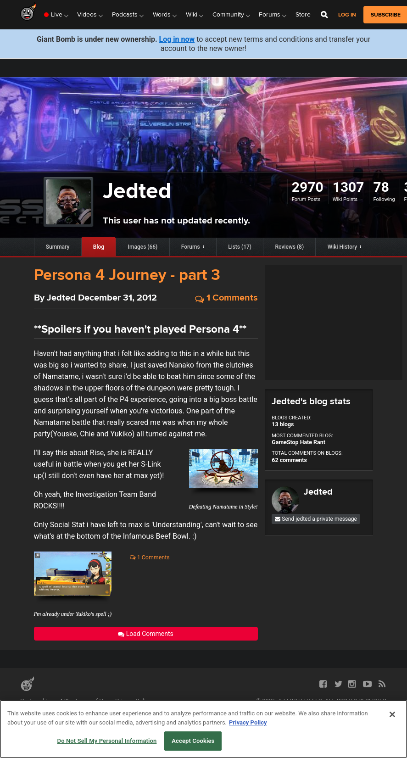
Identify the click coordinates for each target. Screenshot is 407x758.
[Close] (392, 714)
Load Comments (145, 633)
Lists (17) (239, 247)
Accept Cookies (193, 740)
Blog (98, 247)
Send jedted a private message (316, 519)
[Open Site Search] (324, 14)
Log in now (177, 39)
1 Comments (226, 298)
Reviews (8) (289, 247)
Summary (58, 247)
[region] (203, 729)
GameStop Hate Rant (298, 442)
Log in (347, 14)
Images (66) (143, 247)
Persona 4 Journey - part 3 (127, 274)
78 (381, 187)
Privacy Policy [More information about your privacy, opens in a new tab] (248, 722)
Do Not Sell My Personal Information (107, 740)
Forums (190, 247)
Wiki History (342, 247)
